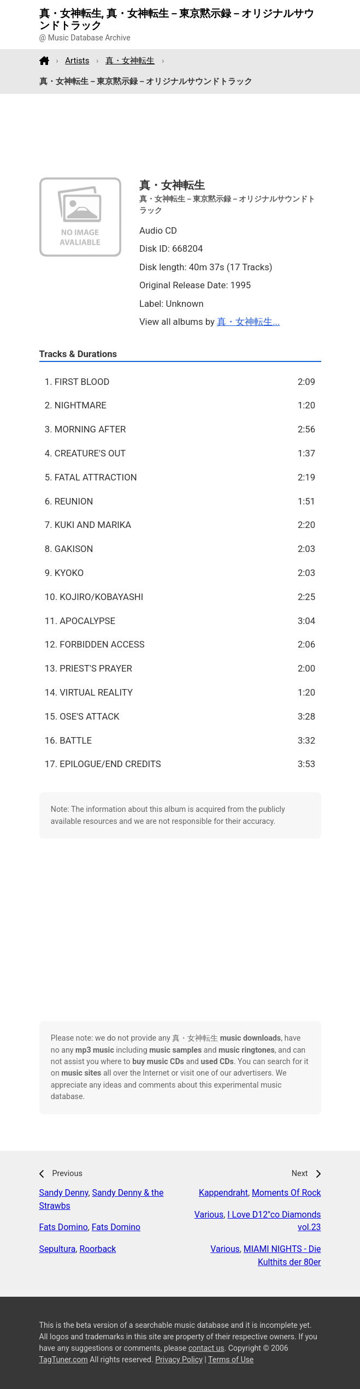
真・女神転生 (130, 61)
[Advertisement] (180, 136)
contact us (206, 1348)
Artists (77, 61)
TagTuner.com (63, 1359)
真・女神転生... (248, 321)
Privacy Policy (179, 1359)
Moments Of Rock (286, 1193)
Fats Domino (63, 1227)
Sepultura (57, 1249)
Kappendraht (223, 1193)
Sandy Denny (63, 1193)
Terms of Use (230, 1359)
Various (208, 1214)
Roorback (97, 1249)
